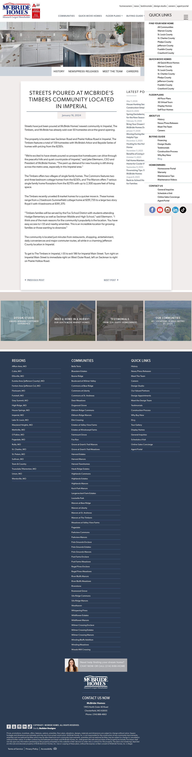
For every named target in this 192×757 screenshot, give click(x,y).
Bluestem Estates (79, 371)
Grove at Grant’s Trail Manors (84, 444)
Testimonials (146, 5)
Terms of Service (15, 748)
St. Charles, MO (19, 449)
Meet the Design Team (141, 400)
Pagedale (75, 527)
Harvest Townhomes (80, 463)
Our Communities (168, 320)
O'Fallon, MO (18, 434)
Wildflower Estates (80, 615)
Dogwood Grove (79, 405)
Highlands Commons (81, 473)
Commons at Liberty (80, 390)
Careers (171, 5)
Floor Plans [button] (113, 15)
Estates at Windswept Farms (84, 429)
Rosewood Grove (79, 590)
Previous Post (35, 280)
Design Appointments (141, 395)
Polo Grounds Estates (81, 546)
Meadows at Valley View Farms (85, 522)
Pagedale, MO (18, 439)
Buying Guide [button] (135, 15)
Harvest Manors (78, 459)
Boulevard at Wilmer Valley (83, 380)
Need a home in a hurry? (72, 320)
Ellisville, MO (18, 376)
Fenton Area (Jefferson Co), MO (26, 385)
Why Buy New (137, 415)
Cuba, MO (16, 371)
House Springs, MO (21, 410)
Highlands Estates (79, 478)
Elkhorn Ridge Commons (82, 410)
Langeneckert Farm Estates (83, 493)
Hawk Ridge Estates (80, 468)
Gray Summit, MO (20, 400)
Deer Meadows (78, 400)
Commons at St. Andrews (82, 395)
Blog (133, 419)
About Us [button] (154, 15)
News (136, 5)
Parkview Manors (79, 537)
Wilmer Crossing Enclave (82, 625)
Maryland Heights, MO (22, 424)
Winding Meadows (80, 644)
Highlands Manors (79, 483)
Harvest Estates (78, 454)
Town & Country (19, 463)
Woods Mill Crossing (80, 649)
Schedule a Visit (138, 439)
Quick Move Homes (90, 15)
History (63, 71)
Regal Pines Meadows (81, 571)
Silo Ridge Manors (79, 600)
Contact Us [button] (173, 15)
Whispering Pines (79, 610)
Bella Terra (76, 366)
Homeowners (125, 5)
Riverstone (76, 586)
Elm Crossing (77, 419)
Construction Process (141, 410)
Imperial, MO (18, 415)
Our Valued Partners (140, 390)
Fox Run (75, 439)
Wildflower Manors (80, 620)
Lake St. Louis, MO (20, 419)
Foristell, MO (18, 395)
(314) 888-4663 (100, 714)
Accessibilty (46, 748)
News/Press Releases (85, 71)
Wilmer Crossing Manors (82, 634)
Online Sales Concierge (142, 444)
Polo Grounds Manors (81, 551)
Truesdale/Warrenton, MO (24, 468)
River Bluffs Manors (80, 576)
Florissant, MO (18, 390)
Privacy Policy (32, 748)
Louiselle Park (77, 498)
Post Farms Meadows (81, 561)
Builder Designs (47, 728)
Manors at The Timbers (81, 517)
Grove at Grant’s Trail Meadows (85, 449)
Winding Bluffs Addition (82, 639)
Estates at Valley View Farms (84, 424)
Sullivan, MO (18, 459)
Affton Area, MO (19, 366)
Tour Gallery (136, 424)
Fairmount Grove (79, 434)
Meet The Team (111, 71)
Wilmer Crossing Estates (82, 629)
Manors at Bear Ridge (81, 502)
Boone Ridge (77, 376)
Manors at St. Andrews (81, 512)
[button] (96, 665)
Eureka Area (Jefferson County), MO (28, 380)
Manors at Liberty (79, 507)
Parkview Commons (80, 532)
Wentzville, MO (19, 478)
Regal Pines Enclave (80, 566)
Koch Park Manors (79, 488)
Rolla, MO (16, 444)
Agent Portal (183, 5)
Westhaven (76, 605)
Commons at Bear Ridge (82, 385)
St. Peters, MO (18, 454)
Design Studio (160, 5)
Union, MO (17, 473)
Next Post (110, 280)
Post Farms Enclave (80, 556)
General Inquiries (139, 434)
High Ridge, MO (19, 405)
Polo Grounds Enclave (81, 542)
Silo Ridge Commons (81, 595)
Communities (66, 15)
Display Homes (138, 429)
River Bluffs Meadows (81, 581)
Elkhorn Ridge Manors (81, 415)
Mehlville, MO (18, 429)
